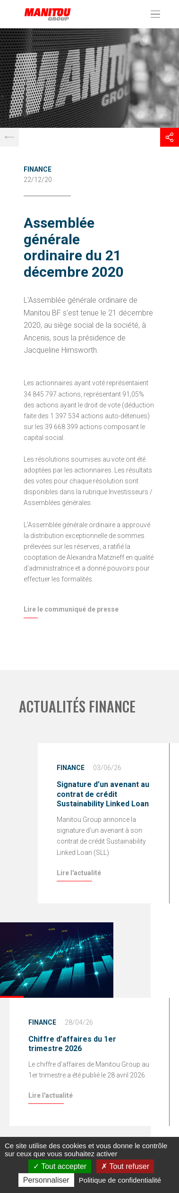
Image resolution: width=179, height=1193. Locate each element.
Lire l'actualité (79, 873)
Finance (37, 169)
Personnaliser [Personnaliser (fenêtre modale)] (46, 1180)
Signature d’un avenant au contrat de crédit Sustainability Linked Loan (103, 794)
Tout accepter (59, 1166)
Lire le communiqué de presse (71, 609)
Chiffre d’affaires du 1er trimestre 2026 (72, 1044)
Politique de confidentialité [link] (120, 1180)
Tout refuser (125, 1166)
